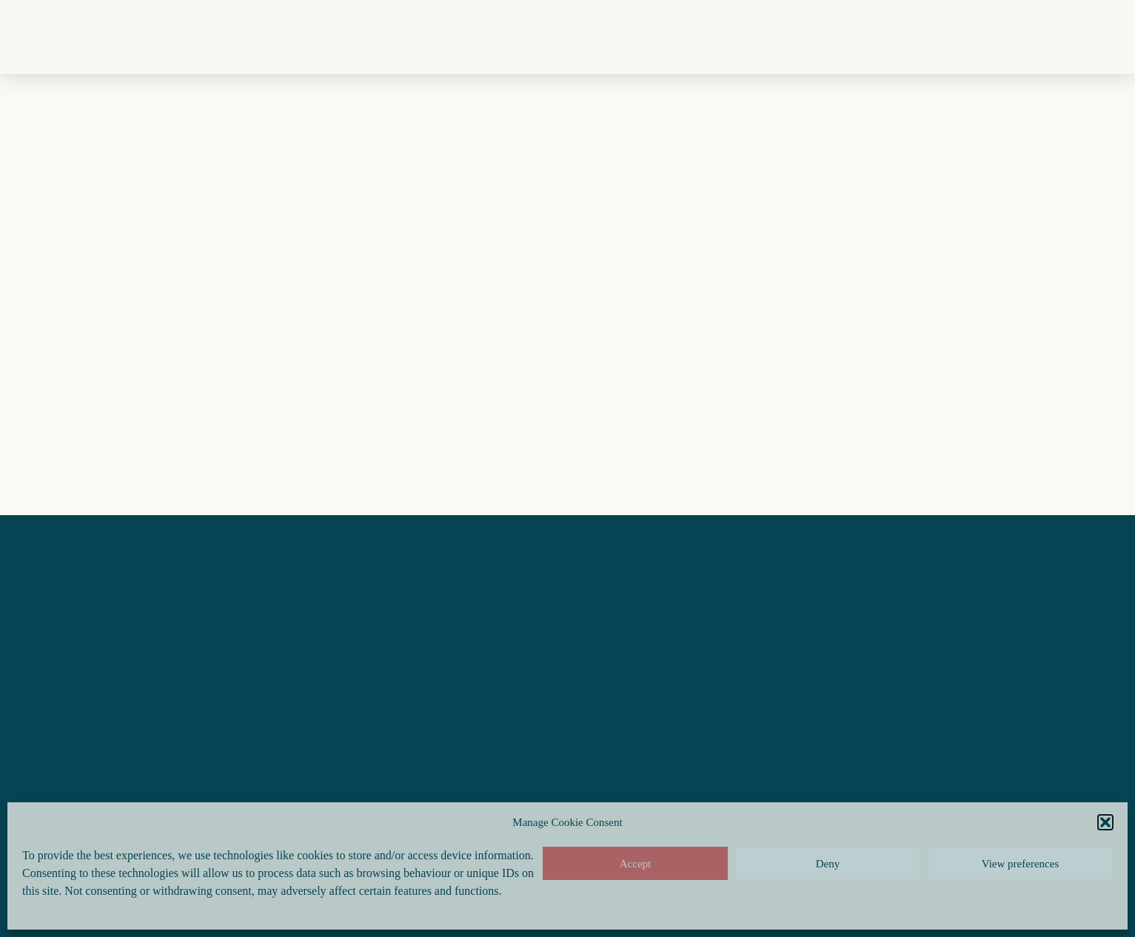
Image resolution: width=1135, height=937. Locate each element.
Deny (828, 864)
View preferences (1020, 864)
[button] (1105, 822)
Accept (635, 864)
